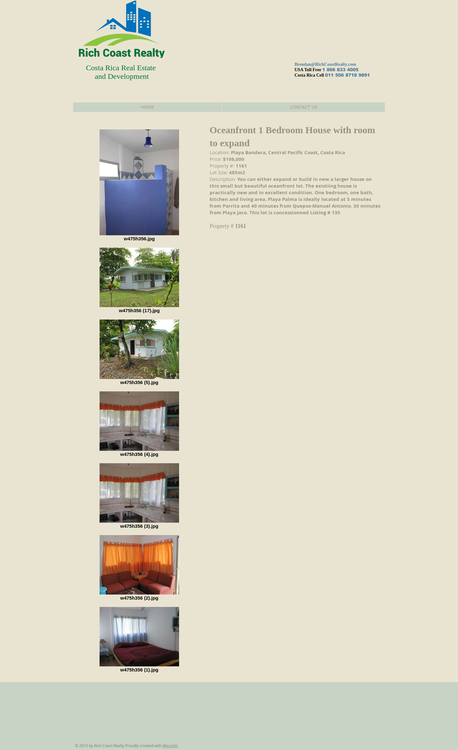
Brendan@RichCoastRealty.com (325, 64)
